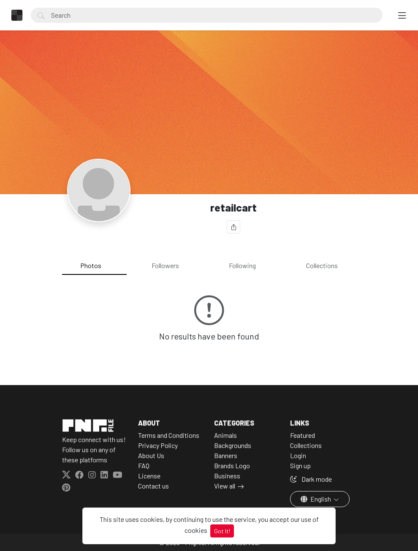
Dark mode (311, 479)
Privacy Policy (158, 445)
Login (298, 455)
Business (227, 476)
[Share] (233, 226)
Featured (302, 435)
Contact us (153, 486)
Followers (165, 265)
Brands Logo (232, 465)
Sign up (300, 465)
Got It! (222, 531)
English (316, 499)
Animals (225, 435)
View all (224, 486)
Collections (322, 265)
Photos (90, 265)
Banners (225, 455)
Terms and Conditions (168, 435)
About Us (151, 455)
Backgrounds (232, 445)
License (149, 476)
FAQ (143, 465)
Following (242, 265)
